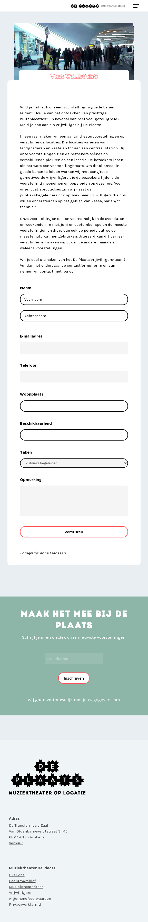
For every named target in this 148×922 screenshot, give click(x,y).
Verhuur (16, 843)
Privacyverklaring (25, 904)
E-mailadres (31, 336)
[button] (136, 5)
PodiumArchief (22, 881)
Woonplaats (32, 394)
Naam (25, 287)
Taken (26, 452)
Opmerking (31, 479)
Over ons (17, 875)
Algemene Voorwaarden (30, 898)
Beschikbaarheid (36, 423)
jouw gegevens (98, 699)
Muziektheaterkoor (26, 886)
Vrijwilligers (20, 892)
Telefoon (28, 365)
